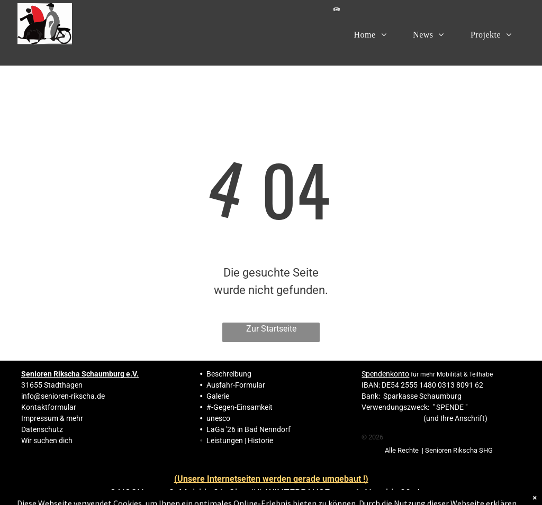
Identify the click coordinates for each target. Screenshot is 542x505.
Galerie (217, 396)
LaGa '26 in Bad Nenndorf (248, 429)
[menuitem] (370, 34)
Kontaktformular (48, 407)
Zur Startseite (271, 329)
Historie (260, 440)
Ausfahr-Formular (235, 385)
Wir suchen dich (47, 440)
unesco (218, 418)
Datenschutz (42, 429)
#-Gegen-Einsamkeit (239, 407)
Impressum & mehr (52, 418)
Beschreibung (228, 374)
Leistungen (224, 440)
